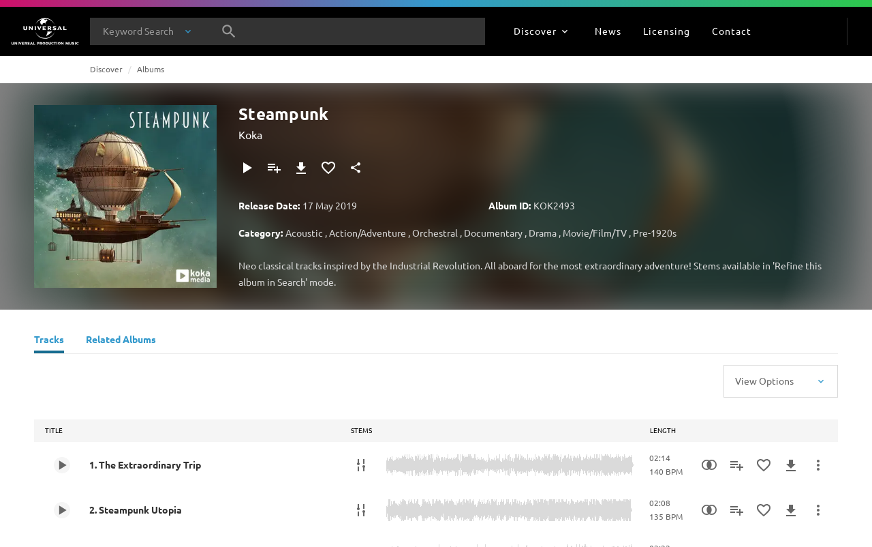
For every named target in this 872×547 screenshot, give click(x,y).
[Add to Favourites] (328, 168)
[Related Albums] (121, 341)
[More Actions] (818, 465)
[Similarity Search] (709, 465)
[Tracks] (49, 341)
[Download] (301, 168)
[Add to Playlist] (274, 168)
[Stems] (361, 465)
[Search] (229, 31)
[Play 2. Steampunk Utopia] (62, 510)
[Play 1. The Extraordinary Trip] (62, 465)
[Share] (355, 168)
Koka (250, 134)
